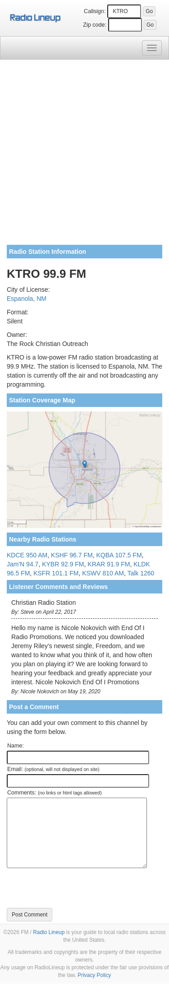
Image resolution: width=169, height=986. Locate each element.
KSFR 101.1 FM (55, 573)
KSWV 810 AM (103, 573)
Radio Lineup (48, 932)
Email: (53, 769)
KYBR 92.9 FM (63, 564)
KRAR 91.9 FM (108, 564)
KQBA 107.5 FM (119, 555)
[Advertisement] (84, 155)
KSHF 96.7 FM (72, 555)
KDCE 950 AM (27, 555)
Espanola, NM (26, 298)
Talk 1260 (140, 573)
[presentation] (75, 888)
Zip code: (94, 25)
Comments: (54, 793)
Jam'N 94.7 (22, 564)
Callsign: (94, 11)
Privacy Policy (94, 975)
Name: (15, 746)
